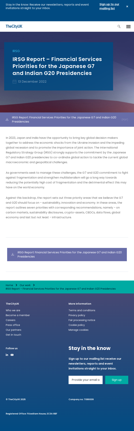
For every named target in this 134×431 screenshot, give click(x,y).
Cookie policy (77, 325)
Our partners (13, 330)
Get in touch (13, 335)
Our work (25, 285)
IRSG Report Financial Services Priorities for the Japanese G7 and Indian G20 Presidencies (67, 119)
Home (9, 285)
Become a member (18, 315)
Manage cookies (78, 330)
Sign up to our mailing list (109, 6)
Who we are (13, 310)
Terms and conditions (82, 310)
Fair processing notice (82, 320)
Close (127, 6)
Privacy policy (77, 315)
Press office (13, 325)
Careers (10, 320)
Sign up (117, 380)
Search (119, 26)
